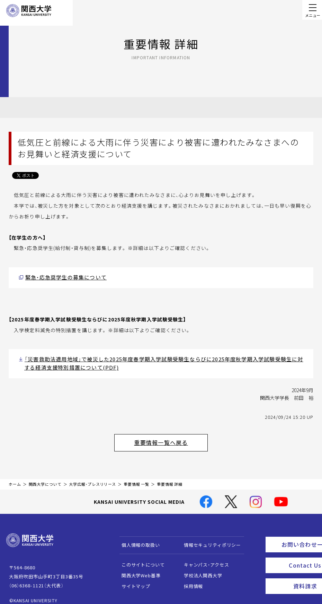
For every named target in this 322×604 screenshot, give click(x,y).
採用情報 (189, 579)
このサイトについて (139, 558)
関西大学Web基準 (137, 569)
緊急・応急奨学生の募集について (60, 277)
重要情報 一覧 (136, 478)
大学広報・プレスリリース (92, 478)
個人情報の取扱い (137, 538)
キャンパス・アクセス (202, 558)
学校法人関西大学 (199, 569)
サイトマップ (132, 579)
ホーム (15, 478)
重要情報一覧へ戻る (170, 437)
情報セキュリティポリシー (209, 538)
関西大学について (45, 478)
